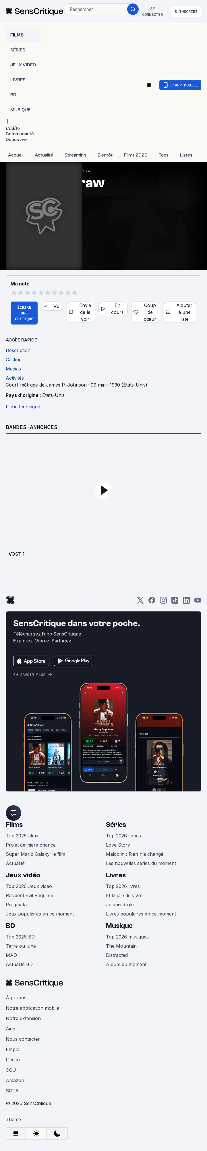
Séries (116, 825)
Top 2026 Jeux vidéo (29, 886)
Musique (119, 926)
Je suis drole (120, 904)
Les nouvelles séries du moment (141, 863)
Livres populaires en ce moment (141, 914)
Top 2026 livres (123, 886)
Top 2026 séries (123, 836)
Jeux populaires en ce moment (40, 914)
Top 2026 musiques (127, 937)
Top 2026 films (22, 836)
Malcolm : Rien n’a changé (134, 854)
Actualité (15, 863)
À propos (16, 998)
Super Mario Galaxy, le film (35, 854)
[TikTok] (174, 602)
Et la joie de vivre (124, 895)
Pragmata (16, 904)
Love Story (118, 845)
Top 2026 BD (20, 937)
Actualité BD (19, 964)
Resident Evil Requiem (29, 895)
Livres (116, 875)
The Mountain (121, 946)
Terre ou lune (21, 946)
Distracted (117, 955)
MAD (11, 955)
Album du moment (126, 964)
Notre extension (23, 1018)
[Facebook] (151, 602)
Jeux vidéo (23, 875)
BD (10, 926)
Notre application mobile (32, 1008)
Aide (10, 1029)
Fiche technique (23, 407)
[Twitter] (140, 602)
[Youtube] (197, 602)
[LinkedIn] (186, 602)
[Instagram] (163, 602)
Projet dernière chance (31, 845)
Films (14, 825)
